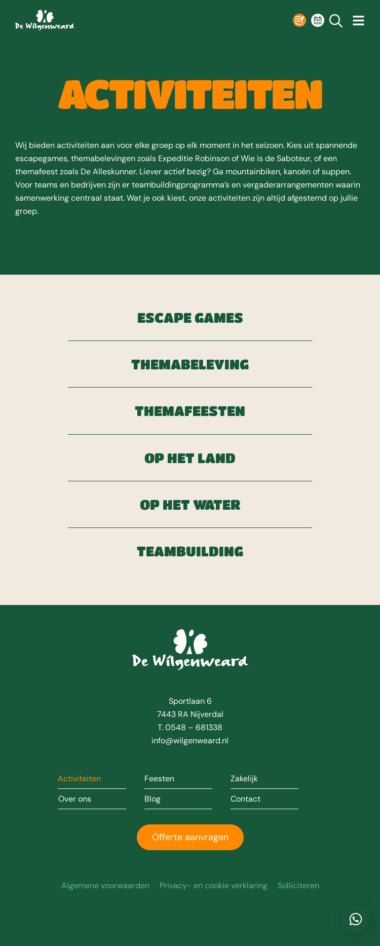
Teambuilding (190, 551)
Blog (152, 799)
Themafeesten (190, 411)
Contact (245, 799)
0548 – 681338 (193, 727)
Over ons (74, 799)
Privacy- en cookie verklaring (214, 885)
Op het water (190, 504)
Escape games (190, 317)
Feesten (159, 779)
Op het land (190, 458)
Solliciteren (298, 885)
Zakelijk (244, 779)
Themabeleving (190, 364)
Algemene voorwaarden (105, 885)
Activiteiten (79, 779)
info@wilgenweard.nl (190, 740)
